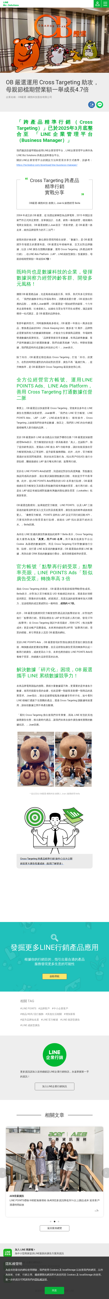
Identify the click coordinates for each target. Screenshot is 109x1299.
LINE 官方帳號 (50, 1019)
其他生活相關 (54, 1014)
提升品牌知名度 (30, 1019)
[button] (50, 1221)
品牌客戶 (45, 1008)
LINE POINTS (29, 1008)
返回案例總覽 (54, 1228)
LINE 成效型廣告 (31, 1025)
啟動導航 (54, 976)
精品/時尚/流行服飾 (32, 1014)
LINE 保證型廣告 (71, 1019)
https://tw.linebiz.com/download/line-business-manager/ (47, 165)
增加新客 (70, 1014)
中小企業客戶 (61, 1008)
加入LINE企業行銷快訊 (54, 1086)
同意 (54, 1290)
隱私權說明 (41, 1279)
